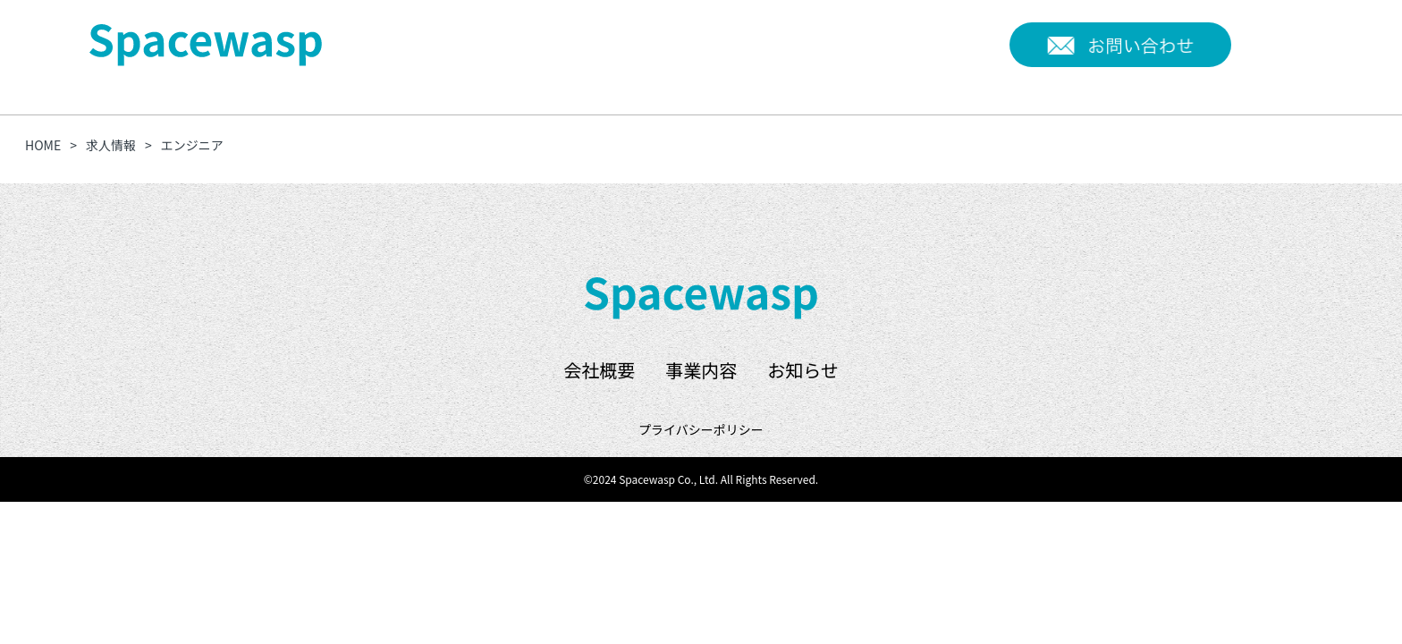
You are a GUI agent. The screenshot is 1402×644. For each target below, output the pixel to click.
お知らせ (964, 44)
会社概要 (816, 44)
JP (1252, 42)
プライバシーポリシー (701, 429)
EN (1291, 42)
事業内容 (889, 44)
